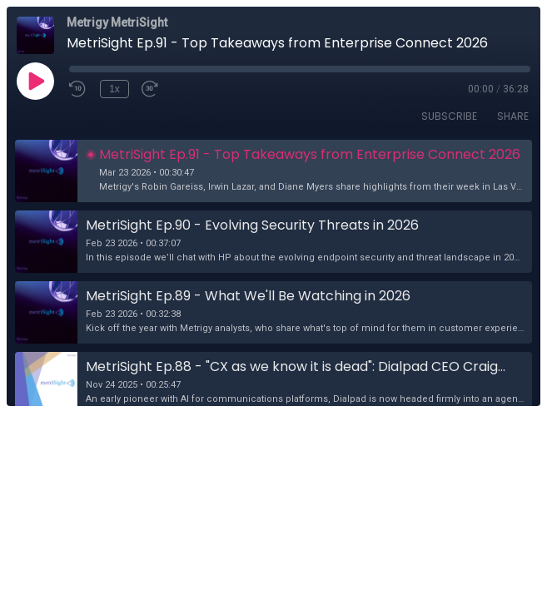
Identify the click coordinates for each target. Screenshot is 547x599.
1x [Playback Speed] (114, 89)
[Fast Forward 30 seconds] (151, 89)
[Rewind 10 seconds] (78, 89)
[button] (273, 171)
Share (513, 116)
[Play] (35, 80)
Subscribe (449, 116)
